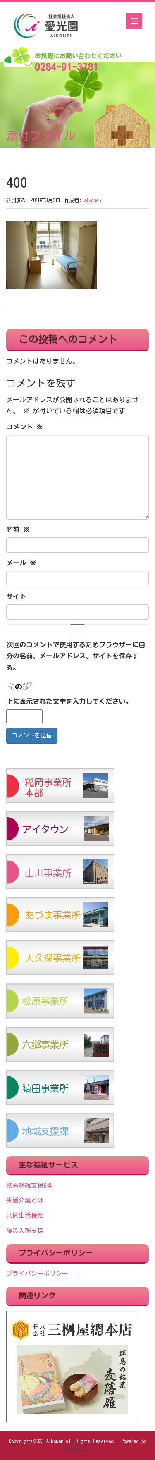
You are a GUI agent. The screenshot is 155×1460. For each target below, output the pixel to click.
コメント (24, 427)
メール (21, 563)
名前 (17, 529)
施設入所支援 (24, 1231)
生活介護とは (24, 1200)
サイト (16, 596)
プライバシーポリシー (37, 1273)
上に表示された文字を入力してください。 (69, 701)
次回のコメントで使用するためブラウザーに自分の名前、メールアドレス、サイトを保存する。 (75, 656)
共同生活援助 (24, 1215)
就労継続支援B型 (29, 1185)
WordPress (77, 1449)
